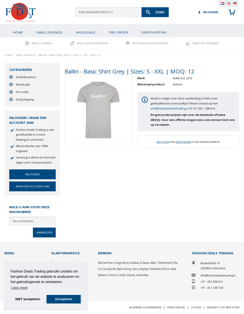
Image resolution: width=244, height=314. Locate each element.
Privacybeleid (176, 307)
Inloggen (163, 142)
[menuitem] (49, 32)
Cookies (196, 307)
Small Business (26, 77)
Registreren (183, 142)
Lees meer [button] (19, 288)
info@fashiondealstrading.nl (170, 108)
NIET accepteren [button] (27, 299)
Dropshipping (25, 99)
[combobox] (122, 12)
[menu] (122, 30)
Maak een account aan (32, 186)
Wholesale (23, 84)
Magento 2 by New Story (223, 307)
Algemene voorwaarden (145, 307)
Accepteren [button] (63, 299)
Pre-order (22, 92)
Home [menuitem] (18, 32)
